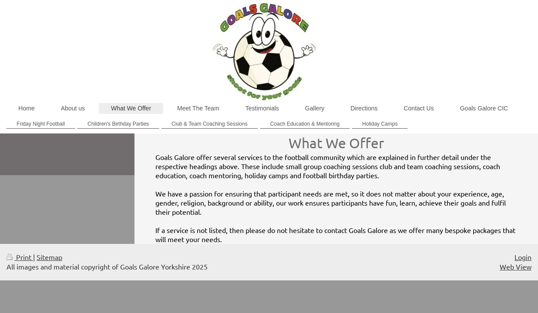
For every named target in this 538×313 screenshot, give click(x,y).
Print (20, 257)
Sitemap (49, 257)
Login (522, 257)
